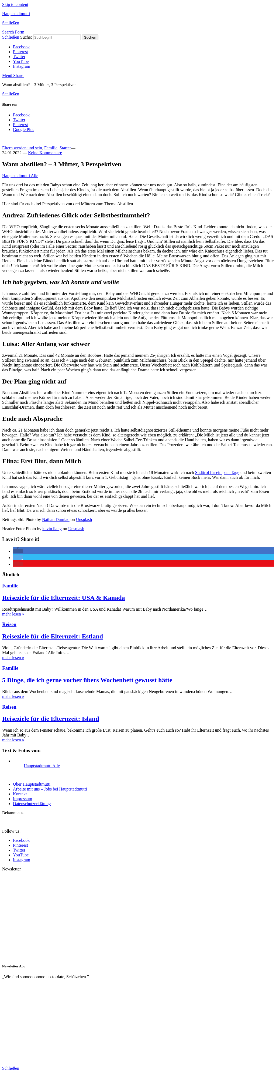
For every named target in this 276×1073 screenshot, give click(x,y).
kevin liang (52, 528)
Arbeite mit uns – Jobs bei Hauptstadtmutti (50, 789)
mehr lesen (13, 614)
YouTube (21, 61)
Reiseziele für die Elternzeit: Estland (52, 636)
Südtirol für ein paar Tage (217, 472)
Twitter (19, 56)
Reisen (9, 624)
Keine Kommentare (45, 152)
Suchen (90, 37)
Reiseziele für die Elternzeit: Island (50, 718)
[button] (18, 551)
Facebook (21, 47)
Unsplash (84, 519)
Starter (65, 148)
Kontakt (20, 794)
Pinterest (20, 51)
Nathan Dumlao (56, 519)
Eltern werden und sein (22, 148)
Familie (50, 148)
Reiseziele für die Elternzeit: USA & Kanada (63, 597)
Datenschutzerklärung (32, 803)
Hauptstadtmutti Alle (20, 175)
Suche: (26, 37)
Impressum (22, 798)
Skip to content (15, 4)
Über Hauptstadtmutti (31, 784)
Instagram (21, 66)
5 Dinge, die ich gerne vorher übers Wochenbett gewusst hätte (87, 680)
